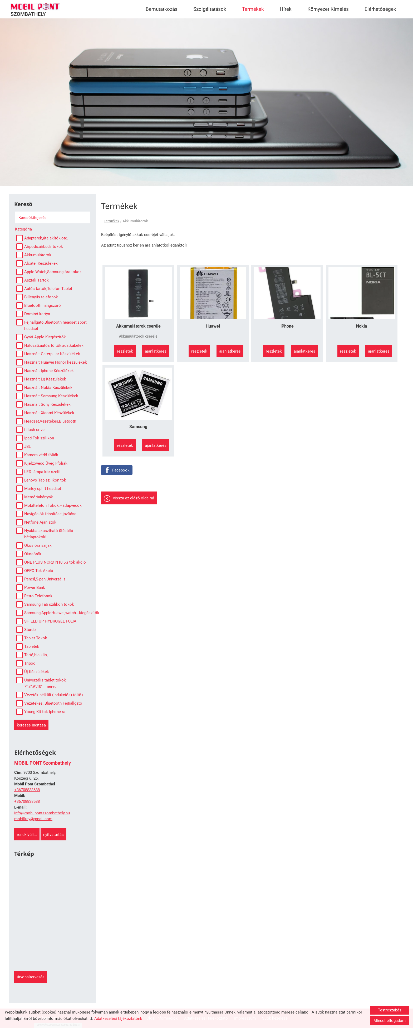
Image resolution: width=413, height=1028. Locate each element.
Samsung (138, 426)
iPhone (287, 326)
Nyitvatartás (53, 834)
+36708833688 (27, 790)
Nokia (361, 326)
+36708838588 (27, 801)
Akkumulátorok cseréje (138, 326)
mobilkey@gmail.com (33, 818)
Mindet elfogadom (389, 1020)
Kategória (23, 229)
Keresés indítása (31, 725)
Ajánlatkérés (155, 351)
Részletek (125, 351)
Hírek (286, 9)
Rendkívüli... (27, 834)
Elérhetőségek (380, 9)
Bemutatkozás (162, 9)
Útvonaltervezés (31, 977)
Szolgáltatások (209, 9)
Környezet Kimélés (328, 9)
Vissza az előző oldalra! (133, 498)
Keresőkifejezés (32, 217)
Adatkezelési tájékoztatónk (118, 1018)
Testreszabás (389, 1010)
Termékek (253, 9)
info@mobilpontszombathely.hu (42, 813)
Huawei (213, 326)
